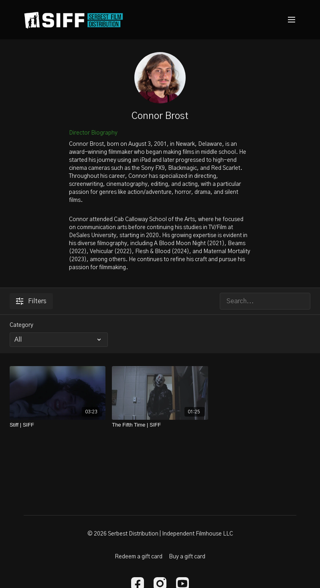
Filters (31, 301)
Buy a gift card (187, 557)
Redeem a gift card (138, 557)
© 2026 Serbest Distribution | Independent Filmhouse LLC (160, 534)
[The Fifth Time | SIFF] (160, 425)
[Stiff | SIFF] (57, 425)
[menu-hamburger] (291, 20)
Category (21, 325)
